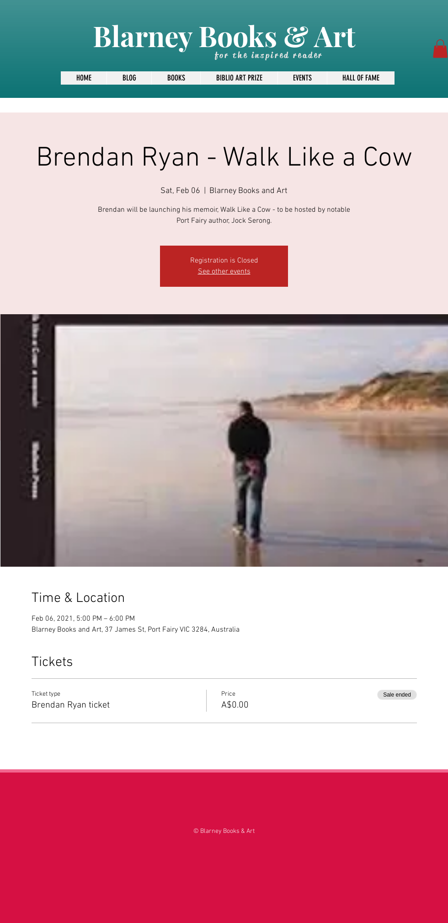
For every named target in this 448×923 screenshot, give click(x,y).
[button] (440, 48)
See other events (224, 271)
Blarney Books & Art (224, 35)
